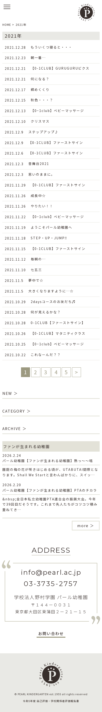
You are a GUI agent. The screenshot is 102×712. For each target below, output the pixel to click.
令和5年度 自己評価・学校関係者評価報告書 (51, 701)
